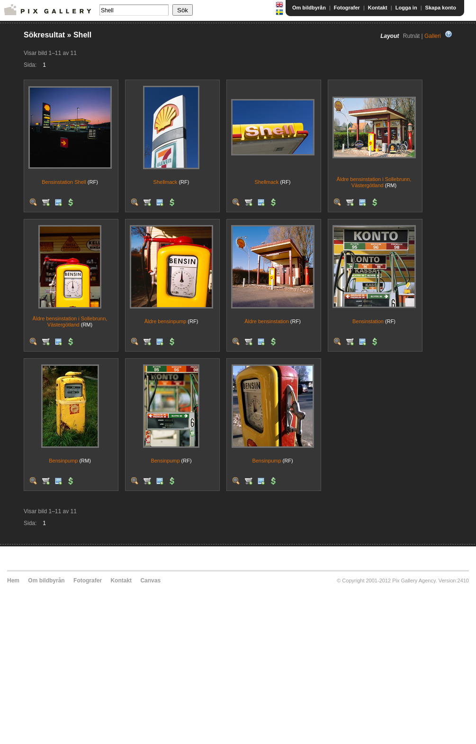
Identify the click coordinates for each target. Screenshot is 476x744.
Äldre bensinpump (165, 321)
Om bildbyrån (309, 7)
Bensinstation (368, 321)
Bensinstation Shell (64, 182)
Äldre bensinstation (266, 321)
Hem (13, 580)
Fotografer (347, 7)
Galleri (432, 36)
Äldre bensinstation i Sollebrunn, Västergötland (374, 182)
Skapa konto (440, 7)
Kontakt (377, 7)
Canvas (150, 580)
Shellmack (165, 182)
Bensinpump (63, 460)
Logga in (406, 7)
